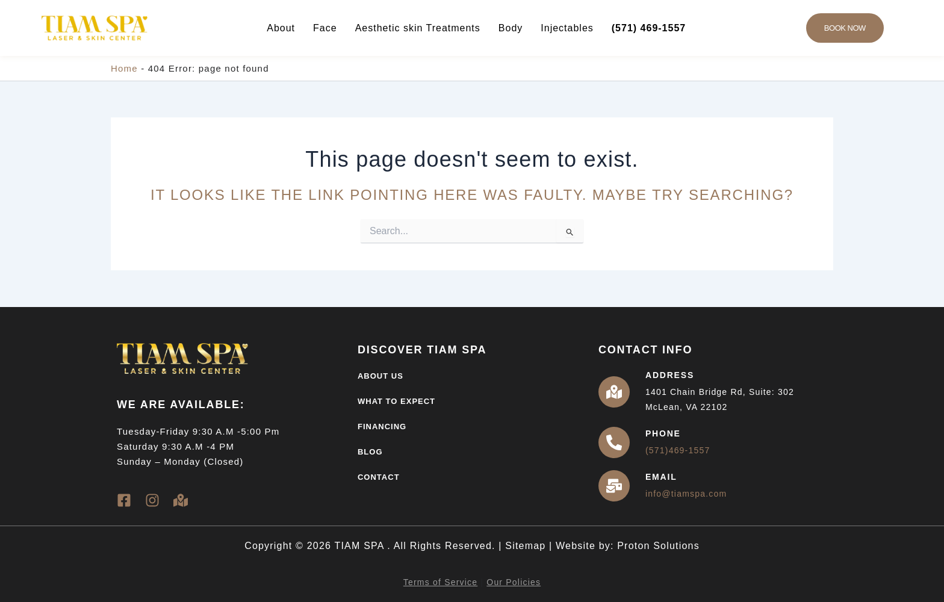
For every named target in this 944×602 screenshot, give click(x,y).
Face (325, 28)
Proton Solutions (658, 546)
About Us (380, 375)
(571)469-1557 (677, 450)
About (281, 28)
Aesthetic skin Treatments (417, 28)
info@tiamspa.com (686, 493)
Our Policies (513, 582)
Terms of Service (440, 582)
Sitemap (525, 546)
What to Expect (396, 401)
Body (510, 28)
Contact (379, 477)
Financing (382, 426)
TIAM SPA (360, 546)
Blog (370, 451)
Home (124, 68)
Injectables (567, 28)
